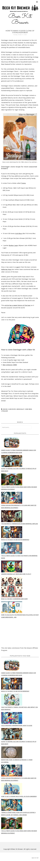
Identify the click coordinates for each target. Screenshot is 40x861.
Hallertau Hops (6, 269)
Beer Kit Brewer (20, 19)
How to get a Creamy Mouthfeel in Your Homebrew (19, 796)
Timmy (23, 183)
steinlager (4, 411)
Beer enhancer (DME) (10, 365)
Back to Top (35, 858)
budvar (5, 409)
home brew (28, 409)
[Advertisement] (19, 632)
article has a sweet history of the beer (18, 305)
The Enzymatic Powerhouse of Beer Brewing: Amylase (19, 524)
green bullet (20, 409)
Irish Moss (18, 233)
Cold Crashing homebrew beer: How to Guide (16, 725)
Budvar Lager (13, 245)
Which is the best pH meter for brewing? (15, 540)
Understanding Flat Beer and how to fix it (16, 574)
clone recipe (12, 409)
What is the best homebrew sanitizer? (14, 599)
